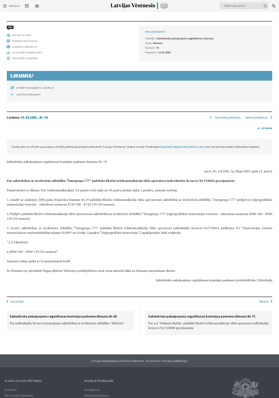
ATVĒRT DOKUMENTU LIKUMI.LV (35, 88)
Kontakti (11, 390)
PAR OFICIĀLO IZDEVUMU (25, 58)
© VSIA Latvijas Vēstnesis (23, 381)
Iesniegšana (92, 390)
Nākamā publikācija (256, 117)
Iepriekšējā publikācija (227, 117)
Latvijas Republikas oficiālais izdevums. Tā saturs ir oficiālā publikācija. (139, 361)
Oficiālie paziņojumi (98, 381)
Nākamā (263, 301)
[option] (70, 320)
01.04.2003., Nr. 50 (34, 117)
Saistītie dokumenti (28, 94)
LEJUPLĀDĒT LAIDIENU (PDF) (27, 52)
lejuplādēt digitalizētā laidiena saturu (183, 146)
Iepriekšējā (17, 301)
